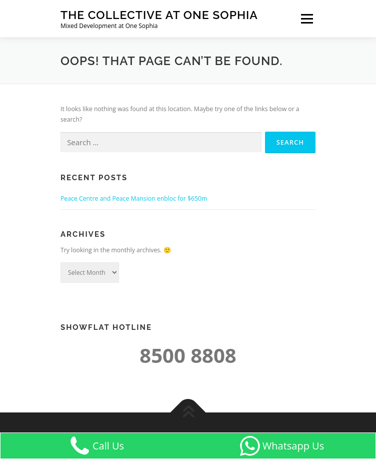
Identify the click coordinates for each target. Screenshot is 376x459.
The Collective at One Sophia (159, 15)
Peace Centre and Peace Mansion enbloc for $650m (133, 198)
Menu (306, 19)
